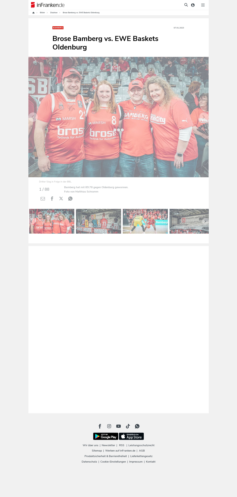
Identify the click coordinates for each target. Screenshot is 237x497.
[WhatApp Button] (137, 426)
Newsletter (108, 445)
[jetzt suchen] (186, 5)
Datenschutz (89, 462)
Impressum (136, 462)
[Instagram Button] (109, 426)
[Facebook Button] (100, 426)
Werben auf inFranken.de (120, 451)
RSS (121, 445)
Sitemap (97, 451)
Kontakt (150, 462)
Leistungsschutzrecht (141, 445)
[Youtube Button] (119, 426)
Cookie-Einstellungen (113, 462)
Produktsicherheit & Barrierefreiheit (106, 456)
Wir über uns (90, 445)
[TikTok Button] (128, 426)
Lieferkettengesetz (141, 456)
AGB (142, 451)
